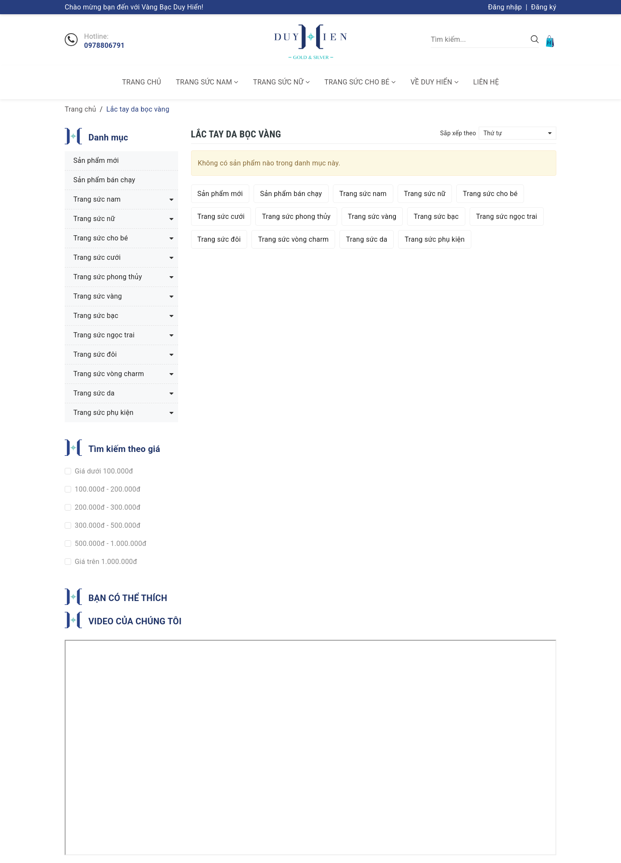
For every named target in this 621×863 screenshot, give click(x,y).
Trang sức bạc (436, 216)
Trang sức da (366, 239)
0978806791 (104, 45)
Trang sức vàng (372, 216)
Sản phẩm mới (220, 194)
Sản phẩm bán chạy (291, 194)
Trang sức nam (207, 82)
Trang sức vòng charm (293, 239)
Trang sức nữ (281, 82)
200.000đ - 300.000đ (107, 507)
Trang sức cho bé (359, 82)
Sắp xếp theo (458, 133)
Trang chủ (141, 82)
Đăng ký (543, 7)
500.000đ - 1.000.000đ (110, 543)
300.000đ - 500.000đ (107, 525)
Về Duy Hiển (434, 82)
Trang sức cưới (221, 216)
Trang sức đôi (219, 239)
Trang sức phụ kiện (434, 239)
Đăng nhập (505, 7)
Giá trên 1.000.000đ (105, 562)
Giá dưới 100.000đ (103, 471)
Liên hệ (486, 82)
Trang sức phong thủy (296, 216)
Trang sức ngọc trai (506, 216)
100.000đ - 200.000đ (107, 489)
